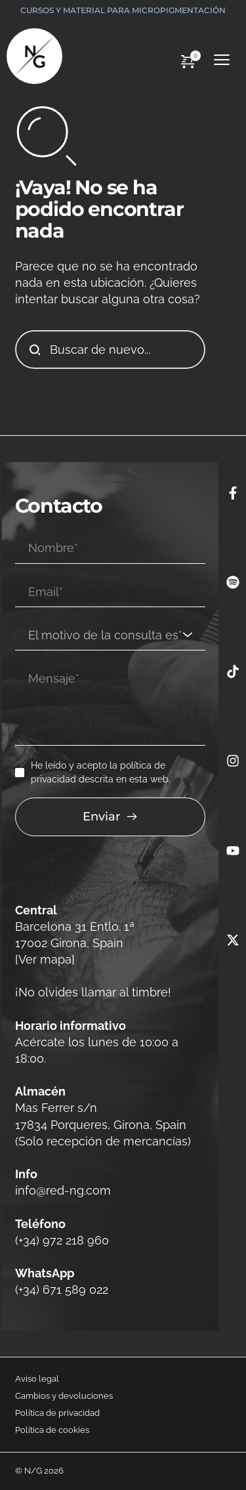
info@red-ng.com (64, 1190)
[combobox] (110, 635)
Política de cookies (52, 1430)
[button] (222, 60)
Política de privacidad (57, 1413)
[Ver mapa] (45, 959)
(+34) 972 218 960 (62, 1240)
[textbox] (105, 635)
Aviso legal (37, 1379)
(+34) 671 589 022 (61, 1289)
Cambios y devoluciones (64, 1396)
